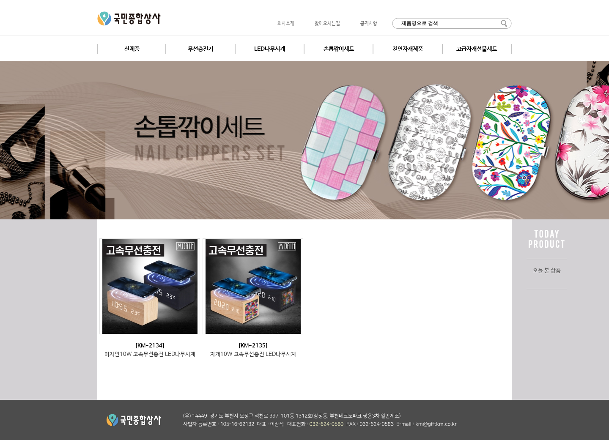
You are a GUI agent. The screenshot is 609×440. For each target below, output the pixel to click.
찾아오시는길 (327, 23)
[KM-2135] (253, 346)
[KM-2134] (150, 346)
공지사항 (368, 23)
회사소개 (285, 23)
